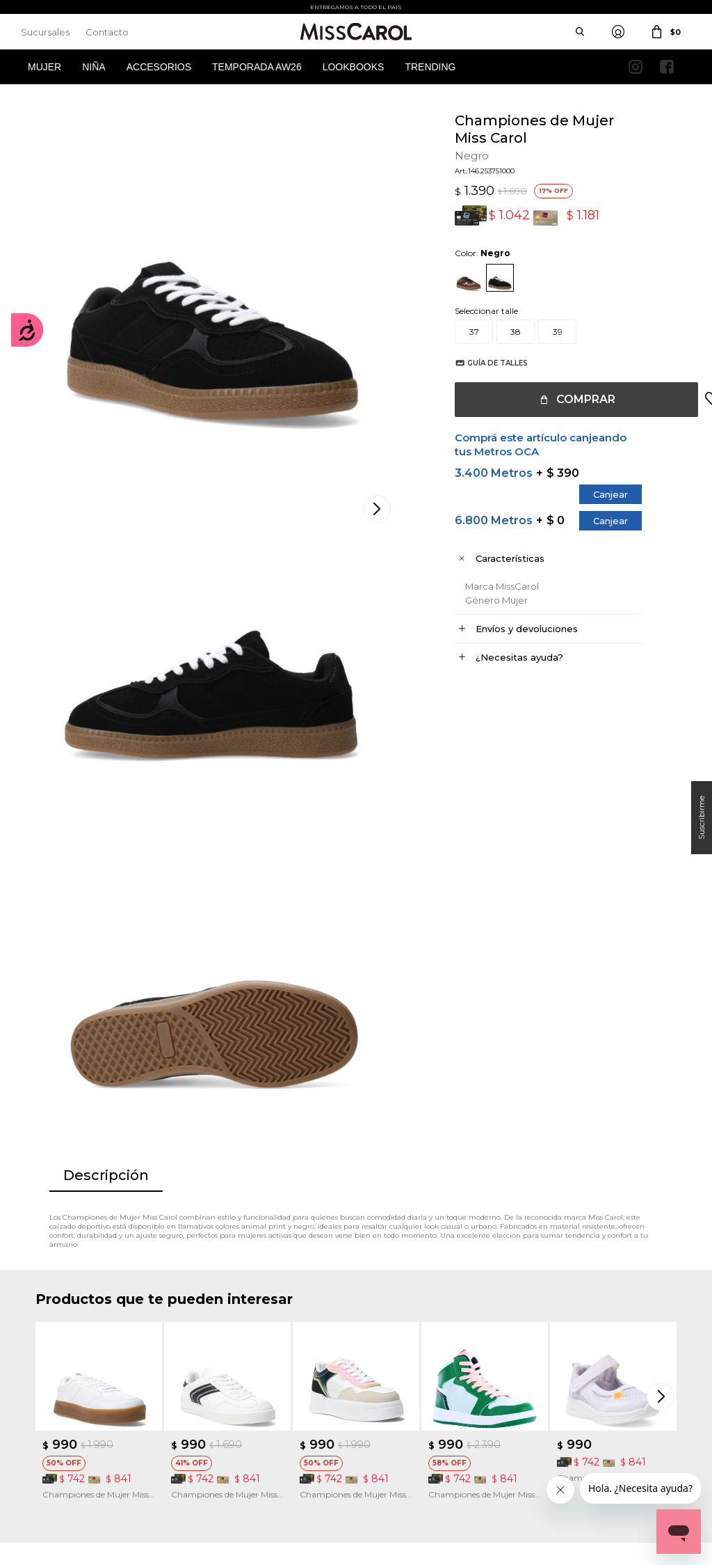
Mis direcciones (64, 1389)
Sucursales (45, 32)
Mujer (44, 66)
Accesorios (159, 66)
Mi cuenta (55, 1347)
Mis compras (60, 1368)
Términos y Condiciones (250, 1368)
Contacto (107, 32)
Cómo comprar (234, 1347)
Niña (93, 66)
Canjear (596, 494)
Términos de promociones (254, 1389)
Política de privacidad (412, 1368)
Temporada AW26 (257, 66)
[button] (663, 964)
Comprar (571, 399)
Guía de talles (483, 363)
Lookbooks (354, 66)
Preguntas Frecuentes (247, 1410)
